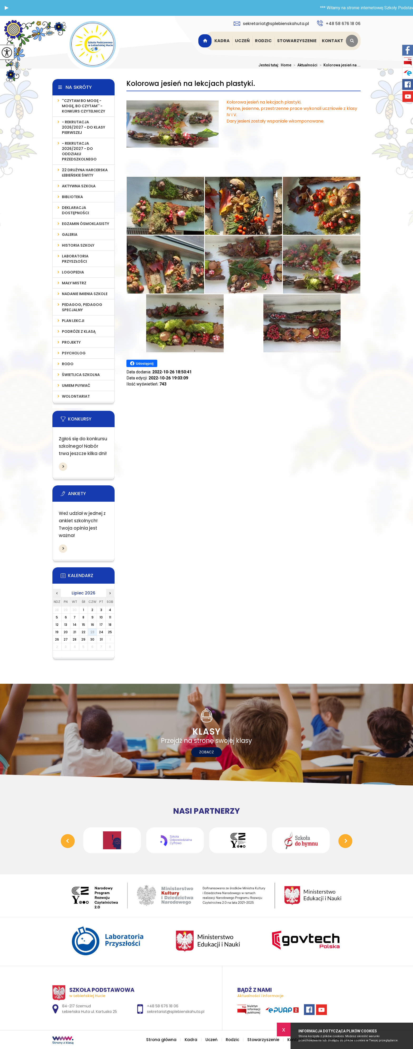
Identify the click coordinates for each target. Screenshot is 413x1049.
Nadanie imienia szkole (84, 293)
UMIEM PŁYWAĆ (76, 385)
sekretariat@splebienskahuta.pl (271, 23)
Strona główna (205, 41)
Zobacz (206, 752)
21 (74, 632)
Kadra (222, 41)
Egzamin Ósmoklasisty (85, 223)
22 (83, 632)
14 (74, 624)
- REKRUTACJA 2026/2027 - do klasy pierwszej (83, 127)
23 (92, 632)
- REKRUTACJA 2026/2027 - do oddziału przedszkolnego (79, 151)
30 (92, 639)
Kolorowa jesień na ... (339, 65)
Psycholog (74, 353)
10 (101, 617)
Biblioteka (72, 196)
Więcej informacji (63, 466)
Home (286, 65)
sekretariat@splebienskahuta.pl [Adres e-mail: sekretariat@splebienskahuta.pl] (175, 1011)
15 (83, 624)
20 (66, 632)
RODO (67, 364)
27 (66, 639)
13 (65, 624)
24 (101, 632)
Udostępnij (142, 363)
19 (56, 632)
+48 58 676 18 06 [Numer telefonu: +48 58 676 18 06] (162, 1006)
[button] (6, 8)
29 (83, 639)
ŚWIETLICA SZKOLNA (81, 374)
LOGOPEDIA (73, 272)
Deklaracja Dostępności (75, 210)
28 (74, 639)
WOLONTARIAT (76, 396)
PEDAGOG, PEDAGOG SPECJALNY (82, 307)
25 (110, 632)
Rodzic (263, 41)
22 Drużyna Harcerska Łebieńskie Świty (85, 172)
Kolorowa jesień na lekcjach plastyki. (190, 83)
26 (57, 639)
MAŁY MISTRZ (74, 283)
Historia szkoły (78, 245)
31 (101, 639)
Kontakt (332, 41)
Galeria (69, 234)
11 (110, 617)
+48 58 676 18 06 (339, 23)
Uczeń (242, 41)
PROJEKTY (71, 342)
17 (101, 624)
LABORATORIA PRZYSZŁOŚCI (75, 258)
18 (110, 624)
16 (92, 624)
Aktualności (304, 65)
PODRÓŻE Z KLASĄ (79, 331)
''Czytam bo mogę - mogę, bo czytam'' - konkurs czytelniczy (83, 106)
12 (57, 624)
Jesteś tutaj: (269, 65)
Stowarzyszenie (297, 41)
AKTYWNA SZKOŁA (79, 186)
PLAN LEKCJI (73, 320)
